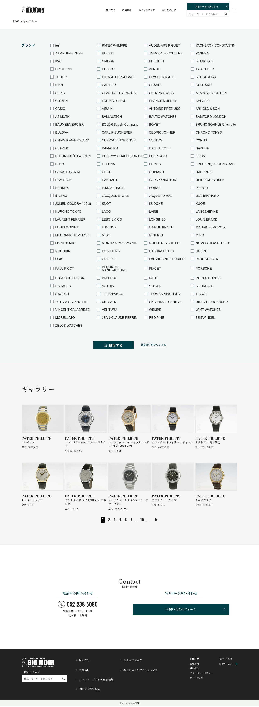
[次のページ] (161, 525)
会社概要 (194, 666)
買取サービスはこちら (207, 5)
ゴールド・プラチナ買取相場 (97, 682)
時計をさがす (165, 10)
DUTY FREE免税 (89, 690)
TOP (16, 21)
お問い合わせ (225, 666)
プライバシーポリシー (201, 680)
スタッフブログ (143, 10)
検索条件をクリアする (157, 346)
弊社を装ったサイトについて (146, 674)
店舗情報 (123, 10)
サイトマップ (196, 684)
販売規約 (194, 670)
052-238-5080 (78, 610)
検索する (110, 346)
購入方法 (107, 10)
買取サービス (228, 670)
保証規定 (194, 675)
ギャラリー (30, 21)
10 (141, 525)
